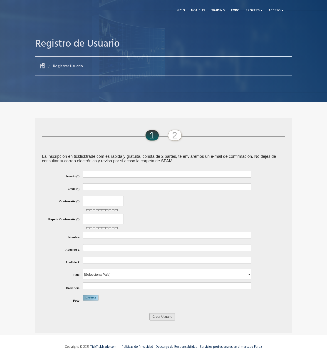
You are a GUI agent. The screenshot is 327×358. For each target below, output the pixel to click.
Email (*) (73, 188)
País (76, 274)
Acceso (276, 10)
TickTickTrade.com (103, 346)
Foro (235, 10)
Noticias (198, 10)
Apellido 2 (72, 262)
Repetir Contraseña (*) (63, 219)
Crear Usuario (162, 316)
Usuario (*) (71, 176)
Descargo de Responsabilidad (176, 346)
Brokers (254, 10)
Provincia (72, 288)
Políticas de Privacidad (137, 346)
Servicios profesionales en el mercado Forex (231, 346)
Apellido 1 (72, 249)
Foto (76, 300)
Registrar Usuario (68, 65)
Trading (218, 10)
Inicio (180, 10)
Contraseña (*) (69, 201)
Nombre (73, 237)
